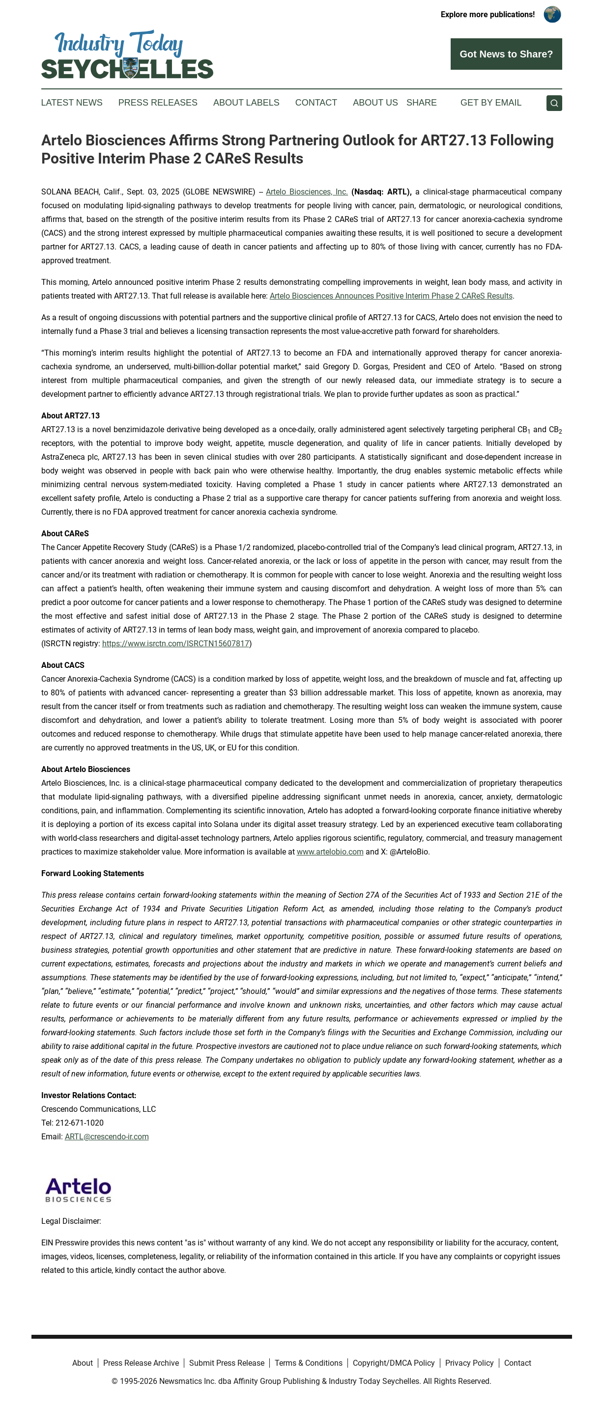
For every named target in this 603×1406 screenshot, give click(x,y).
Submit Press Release (226, 1363)
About (82, 1363)
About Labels (246, 103)
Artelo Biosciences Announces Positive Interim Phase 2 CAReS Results (391, 296)
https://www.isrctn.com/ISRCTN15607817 (175, 643)
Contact (316, 103)
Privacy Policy (469, 1363)
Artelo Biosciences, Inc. (307, 191)
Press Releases (158, 103)
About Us (375, 103)
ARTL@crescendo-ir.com (107, 1136)
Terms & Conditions (309, 1363)
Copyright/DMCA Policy (394, 1363)
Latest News (72, 103)
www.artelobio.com (330, 851)
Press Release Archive (141, 1363)
